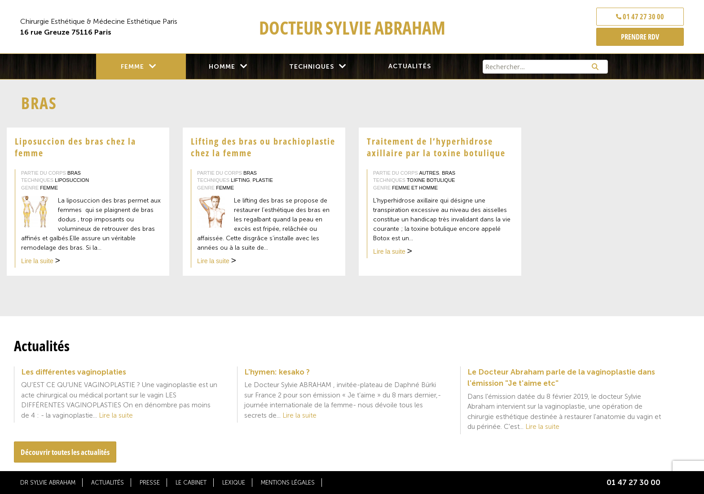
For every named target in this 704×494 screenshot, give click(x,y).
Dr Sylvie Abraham (47, 482)
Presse (150, 482)
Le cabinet (191, 482)
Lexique (233, 482)
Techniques (311, 67)
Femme (132, 67)
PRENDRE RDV (640, 37)
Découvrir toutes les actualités (65, 452)
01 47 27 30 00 (640, 17)
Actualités (409, 66)
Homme (222, 67)
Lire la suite (40, 261)
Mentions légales (288, 482)
